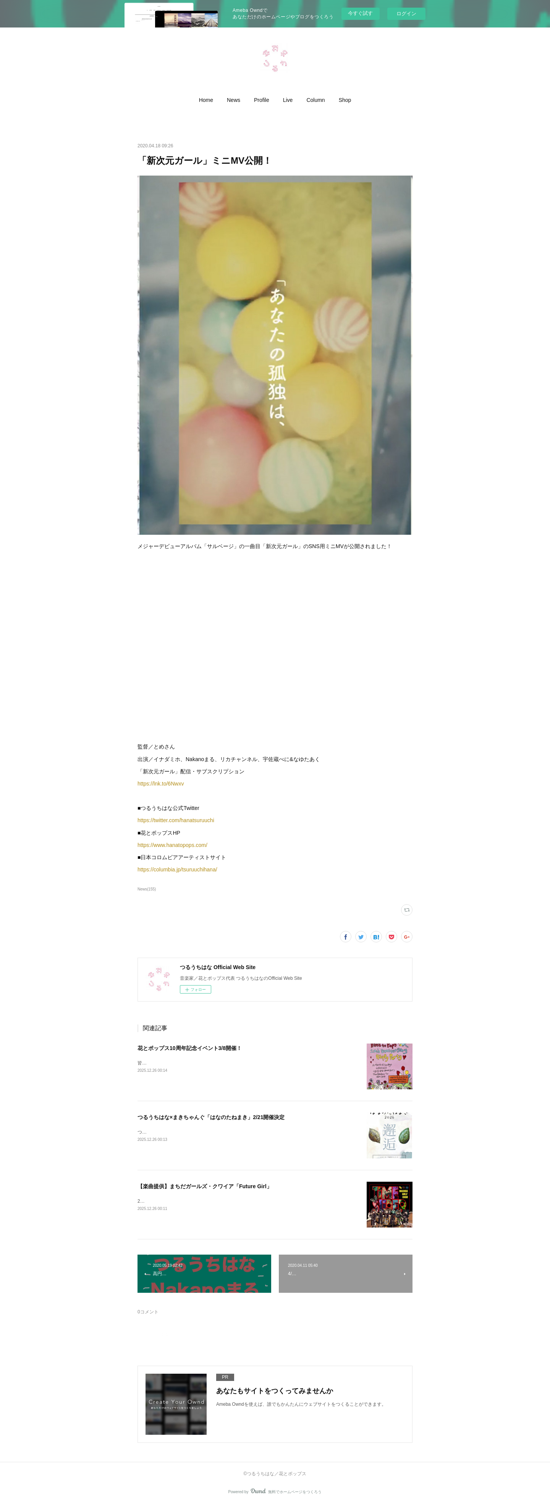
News (233, 100)
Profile (261, 100)
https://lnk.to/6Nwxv (161, 784)
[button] (206, 100)
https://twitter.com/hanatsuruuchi (176, 820)
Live (288, 100)
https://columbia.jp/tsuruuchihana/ (177, 869)
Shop (345, 100)
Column (315, 100)
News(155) (147, 889)
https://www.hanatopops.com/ (172, 845)
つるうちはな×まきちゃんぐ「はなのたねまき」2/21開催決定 (211, 1117)
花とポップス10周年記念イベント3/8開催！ (190, 1048)
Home (206, 100)
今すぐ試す (360, 13)
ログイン (406, 13)
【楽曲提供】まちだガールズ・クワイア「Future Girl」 (205, 1186)
